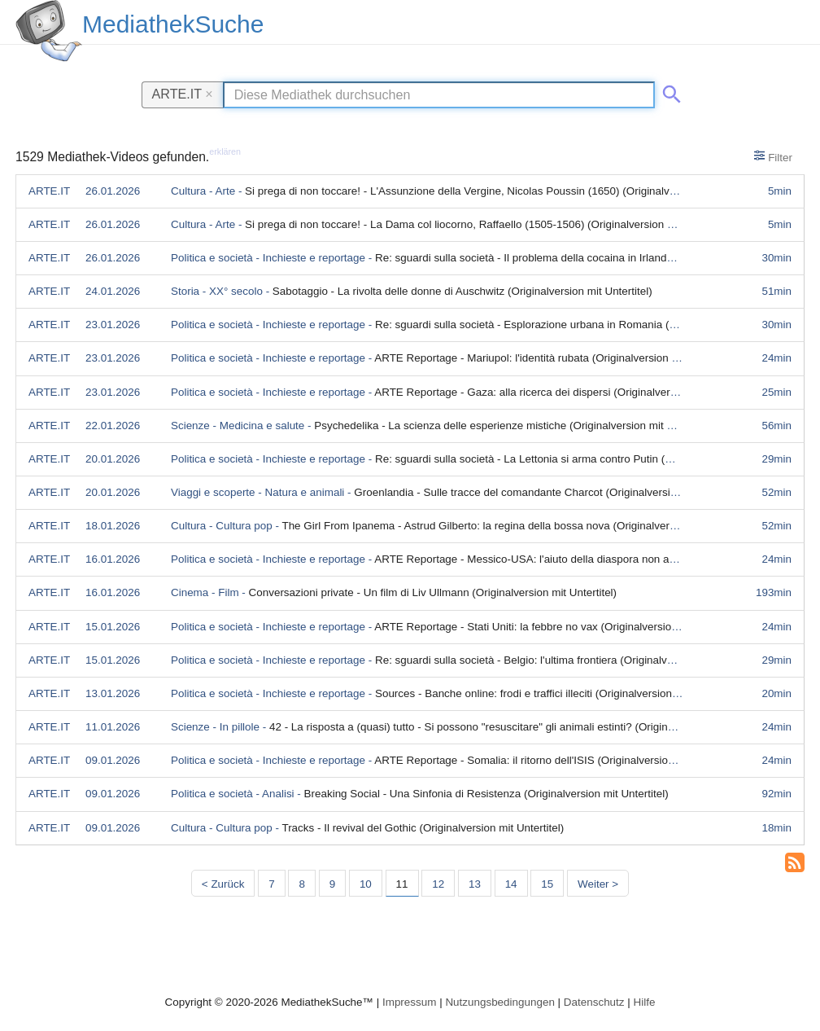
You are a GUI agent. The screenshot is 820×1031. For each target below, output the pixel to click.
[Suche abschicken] (668, 91)
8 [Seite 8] (301, 884)
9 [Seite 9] (332, 884)
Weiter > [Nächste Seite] (598, 884)
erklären (225, 151)
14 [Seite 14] (511, 884)
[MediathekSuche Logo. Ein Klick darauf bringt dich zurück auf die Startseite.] (48, 31)
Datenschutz (594, 1002)
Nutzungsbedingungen (500, 1002)
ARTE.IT (182, 93)
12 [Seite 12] (438, 884)
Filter (773, 156)
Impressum (409, 1002)
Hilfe (645, 1002)
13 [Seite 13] (475, 884)
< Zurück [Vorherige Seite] (223, 884)
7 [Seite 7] (271, 884)
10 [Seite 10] (366, 884)
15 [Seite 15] (547, 884)
